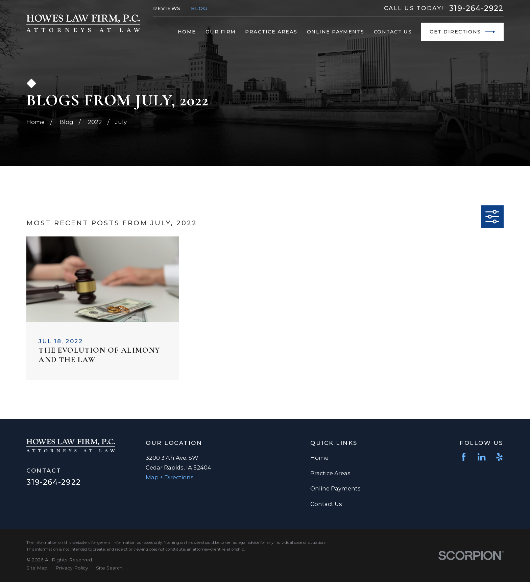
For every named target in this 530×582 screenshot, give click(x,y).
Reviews (166, 8)
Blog (199, 8)
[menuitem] (36, 568)
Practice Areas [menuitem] (271, 32)
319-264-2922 (476, 8)
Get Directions (462, 31)
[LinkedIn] (481, 457)
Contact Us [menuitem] (393, 32)
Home (319, 457)
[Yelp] (499, 457)
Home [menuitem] (187, 32)
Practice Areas (330, 473)
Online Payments (335, 488)
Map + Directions (170, 477)
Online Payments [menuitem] (335, 32)
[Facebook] (463, 457)
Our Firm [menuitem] (221, 32)
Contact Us (326, 504)
